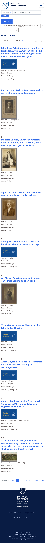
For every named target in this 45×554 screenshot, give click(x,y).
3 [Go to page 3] (23, 480)
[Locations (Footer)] (22, 509)
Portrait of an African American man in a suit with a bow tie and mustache (22, 91)
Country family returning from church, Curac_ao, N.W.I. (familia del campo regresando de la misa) (21, 404)
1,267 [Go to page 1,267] (42, 480)
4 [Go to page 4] (26, 480)
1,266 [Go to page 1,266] (36, 480)
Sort (36, 41)
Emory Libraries (18, 6)
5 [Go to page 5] (29, 480)
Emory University (16, 3)
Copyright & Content (29, 513)
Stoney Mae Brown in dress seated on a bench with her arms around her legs (21, 243)
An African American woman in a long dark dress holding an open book (20, 279)
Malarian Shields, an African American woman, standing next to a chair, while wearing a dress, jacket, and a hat (21, 142)
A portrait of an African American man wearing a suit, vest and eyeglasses (21, 194)
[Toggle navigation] (41, 5)
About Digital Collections (15, 513)
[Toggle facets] (41, 36)
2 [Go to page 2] (20, 480)
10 (42, 41)
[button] (6, 12)
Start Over (6, 21)
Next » (23, 40)
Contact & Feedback (16, 517)
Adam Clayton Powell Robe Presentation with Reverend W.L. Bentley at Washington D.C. (22, 364)
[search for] (26, 12)
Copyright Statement (31, 536)
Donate (25, 517)
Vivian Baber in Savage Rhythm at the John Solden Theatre (20, 326)
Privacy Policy (22, 536)
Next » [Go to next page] (13, 480)
